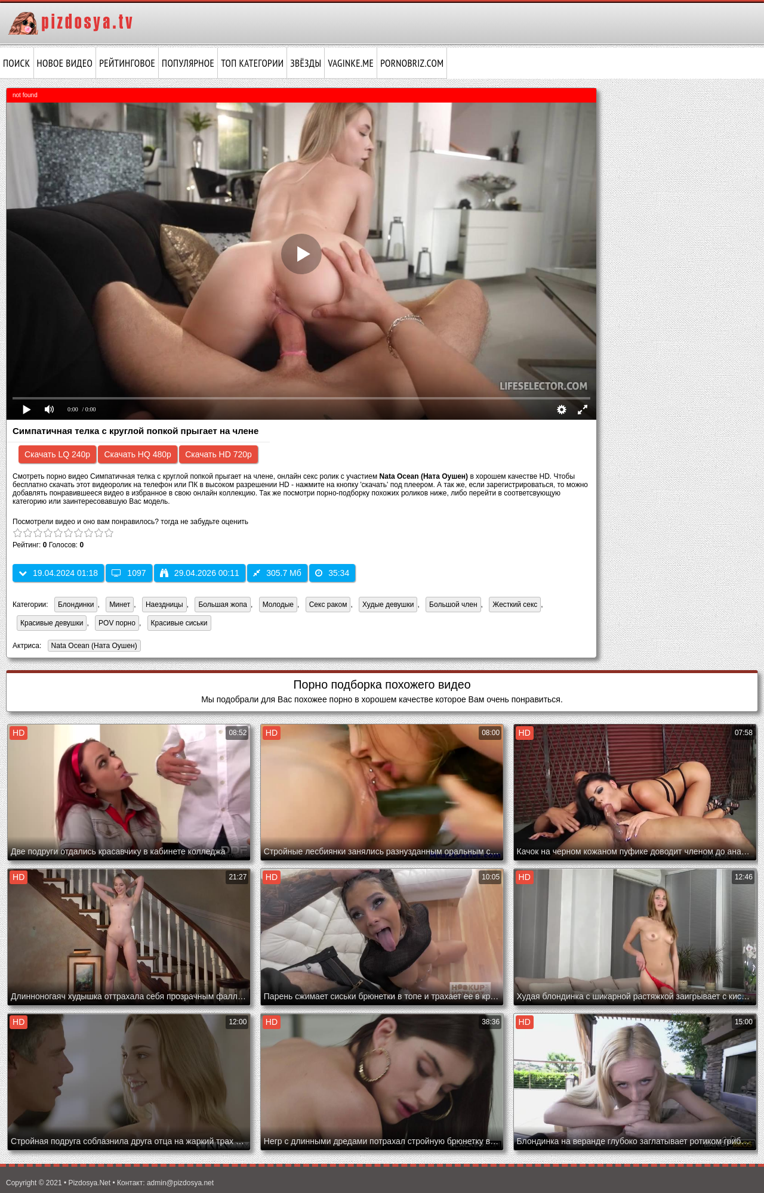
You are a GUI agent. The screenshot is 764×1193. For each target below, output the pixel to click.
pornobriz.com (411, 63)
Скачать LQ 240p (57, 454)
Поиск (16, 63)
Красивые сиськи (179, 623)
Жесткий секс (514, 604)
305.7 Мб (277, 573)
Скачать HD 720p (218, 454)
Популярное (188, 63)
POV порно (116, 623)
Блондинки (76, 604)
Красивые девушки (51, 623)
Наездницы (164, 604)
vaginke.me (351, 63)
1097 (129, 573)
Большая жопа (222, 604)
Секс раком (328, 604)
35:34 (332, 573)
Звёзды (305, 63)
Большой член (453, 604)
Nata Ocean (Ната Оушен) (92, 647)
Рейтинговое (127, 63)
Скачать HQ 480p (137, 454)
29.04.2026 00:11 (199, 573)
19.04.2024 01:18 (58, 573)
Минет (119, 604)
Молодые (278, 604)
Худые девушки (388, 604)
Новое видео (65, 63)
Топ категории (252, 63)
